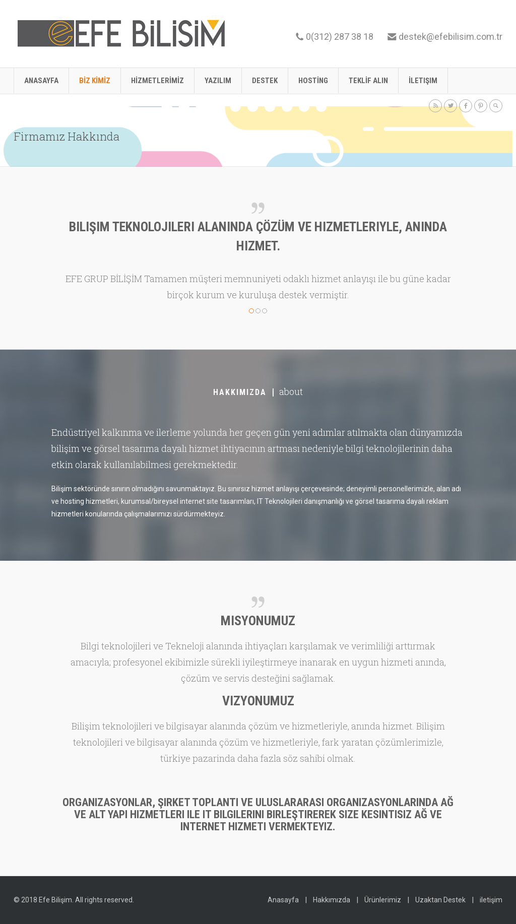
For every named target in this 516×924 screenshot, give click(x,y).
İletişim (423, 80)
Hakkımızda (331, 900)
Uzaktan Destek (440, 900)
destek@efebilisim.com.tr (450, 36)
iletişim (491, 900)
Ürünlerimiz (382, 900)
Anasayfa (41, 80)
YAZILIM (218, 80)
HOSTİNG (313, 80)
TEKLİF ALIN (368, 80)
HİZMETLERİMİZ (157, 80)
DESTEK (265, 80)
